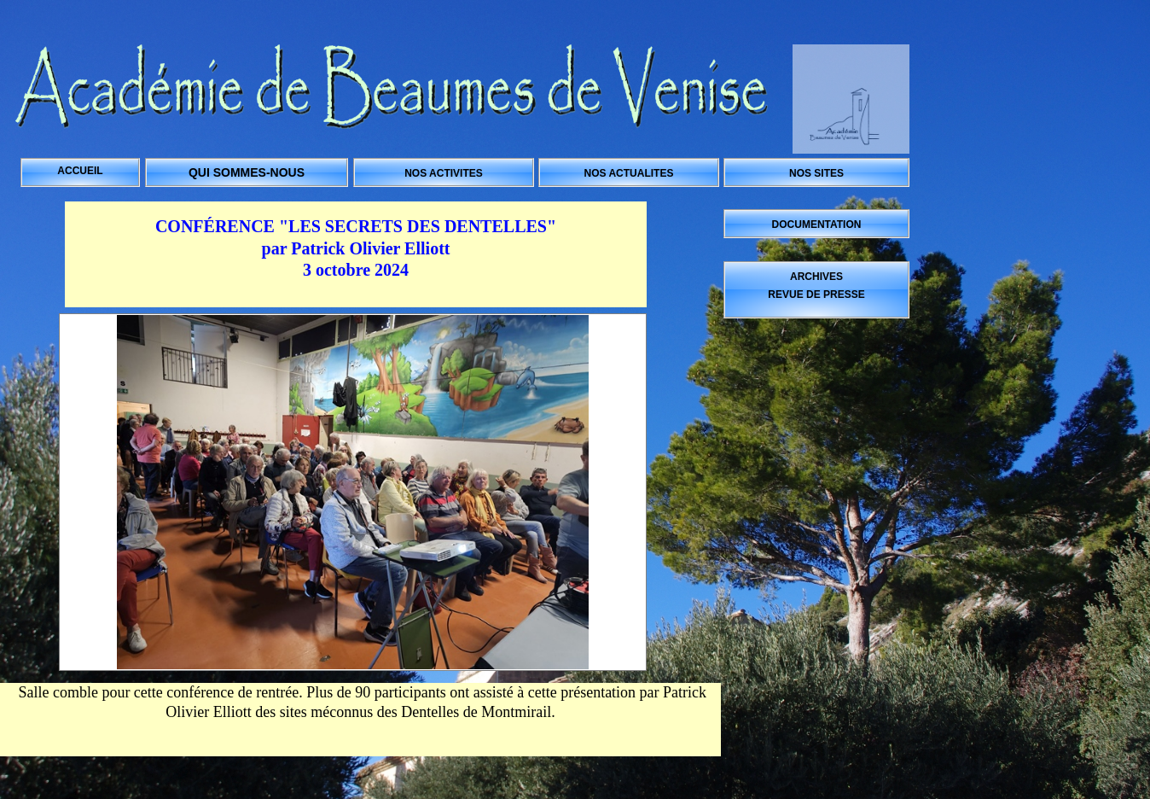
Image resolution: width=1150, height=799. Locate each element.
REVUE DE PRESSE (816, 294)
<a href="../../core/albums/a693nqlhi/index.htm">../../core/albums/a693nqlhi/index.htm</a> (353, 492)
